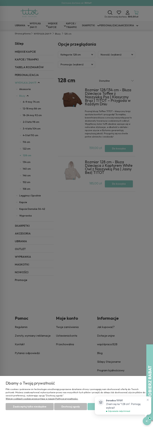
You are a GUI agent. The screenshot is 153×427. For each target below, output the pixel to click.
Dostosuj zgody (70, 406)
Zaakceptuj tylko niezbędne (29, 406)
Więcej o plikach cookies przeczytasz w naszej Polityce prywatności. (42, 398)
